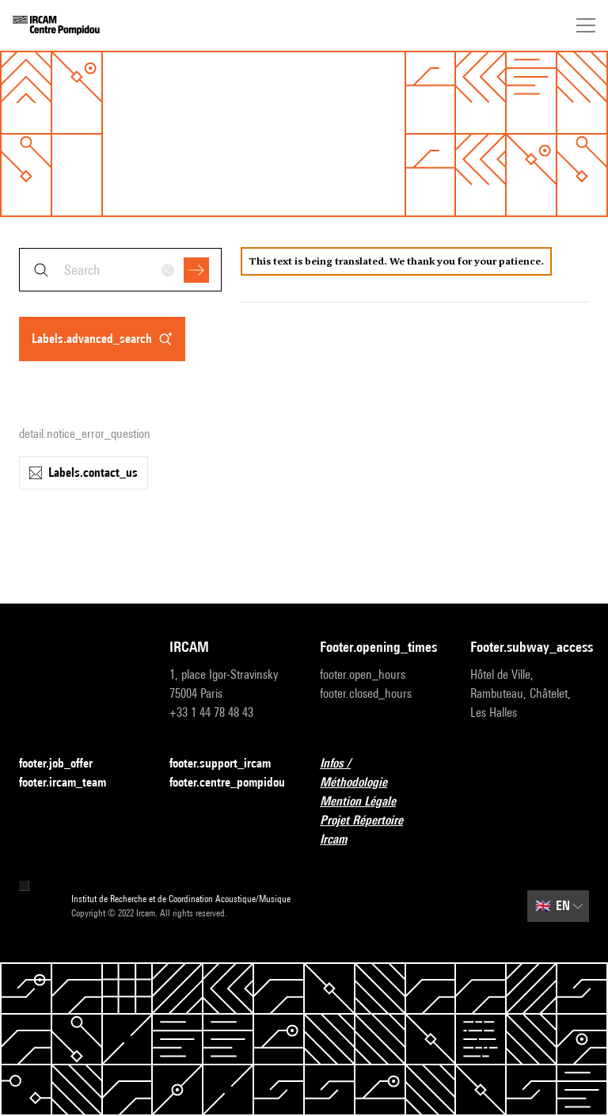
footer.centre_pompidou (227, 782)
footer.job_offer (65, 764)
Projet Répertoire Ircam (379, 830)
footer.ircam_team (72, 783)
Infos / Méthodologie (379, 773)
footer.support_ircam (228, 764)
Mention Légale (367, 802)
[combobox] (120, 269)
